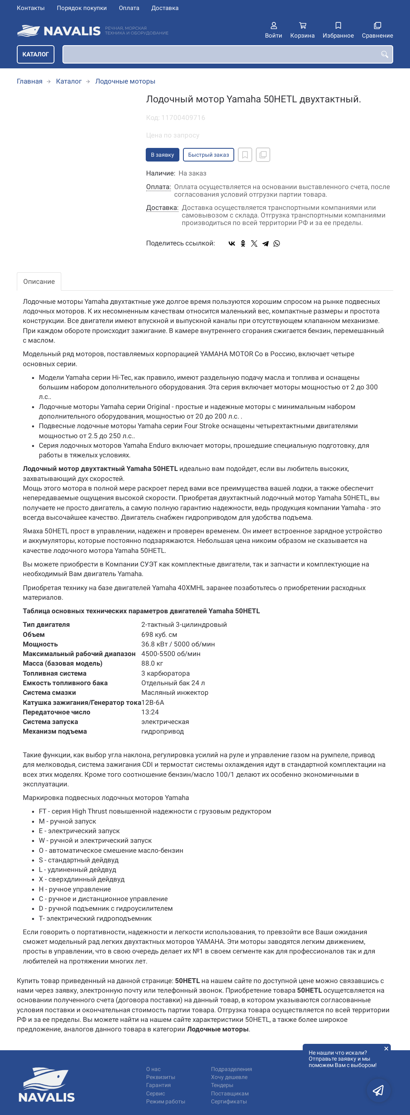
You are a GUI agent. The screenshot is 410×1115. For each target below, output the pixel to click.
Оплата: (158, 187)
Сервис (155, 1094)
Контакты (31, 8)
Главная (29, 81)
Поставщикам (230, 1094)
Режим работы (165, 1102)
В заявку (162, 155)
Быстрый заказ (208, 155)
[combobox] (227, 54)
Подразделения (231, 1069)
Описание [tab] (39, 281)
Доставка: (162, 207)
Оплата (129, 8)
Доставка (165, 8)
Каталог (35, 54)
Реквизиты (160, 1077)
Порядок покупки (82, 8)
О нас (153, 1069)
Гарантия (158, 1085)
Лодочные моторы (125, 81)
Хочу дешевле (229, 1077)
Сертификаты (229, 1102)
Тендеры (222, 1085)
